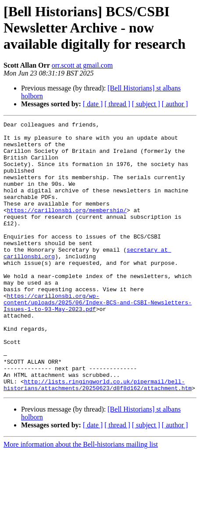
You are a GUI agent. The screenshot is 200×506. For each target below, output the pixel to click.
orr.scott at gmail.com (82, 65)
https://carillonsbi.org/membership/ (67, 228)
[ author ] (175, 104)
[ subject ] (146, 104)
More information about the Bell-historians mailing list (81, 498)
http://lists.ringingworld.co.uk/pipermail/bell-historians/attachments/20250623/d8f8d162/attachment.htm (98, 438)
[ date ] (93, 104)
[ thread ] (117, 104)
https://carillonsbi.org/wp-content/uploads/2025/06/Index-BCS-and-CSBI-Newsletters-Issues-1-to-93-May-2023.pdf (98, 339)
